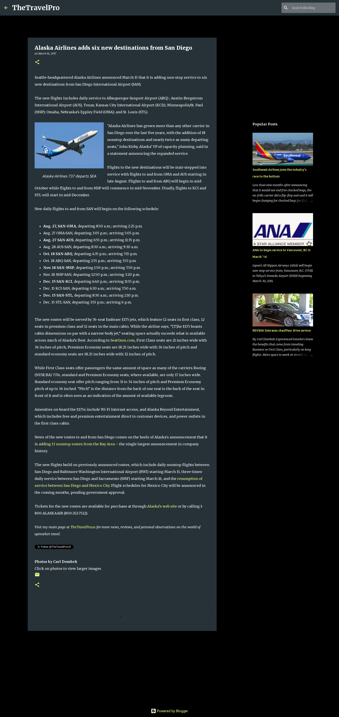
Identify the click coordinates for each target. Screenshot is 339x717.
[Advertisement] (122, 667)
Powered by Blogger (169, 711)
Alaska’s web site (162, 506)
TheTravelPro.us (83, 527)
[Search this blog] (313, 8)
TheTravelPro (36, 7)
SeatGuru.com (122, 340)
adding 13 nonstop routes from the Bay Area (77, 444)
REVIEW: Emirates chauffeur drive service (282, 330)
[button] (37, 62)
